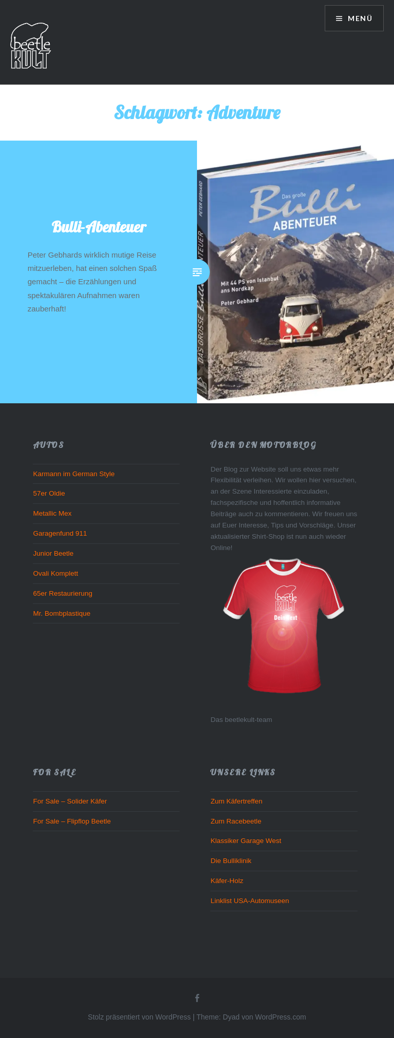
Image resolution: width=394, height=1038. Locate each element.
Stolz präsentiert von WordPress (139, 1017)
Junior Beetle (53, 553)
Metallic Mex (52, 513)
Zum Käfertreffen (236, 801)
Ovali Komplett (55, 573)
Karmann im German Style (73, 474)
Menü (359, 18)
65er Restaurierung (62, 593)
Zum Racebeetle (235, 821)
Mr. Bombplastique (61, 613)
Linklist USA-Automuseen (249, 901)
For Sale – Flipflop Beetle (72, 821)
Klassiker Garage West (245, 841)
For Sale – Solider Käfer (70, 801)
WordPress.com (280, 1017)
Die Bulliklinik (230, 861)
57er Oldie (49, 493)
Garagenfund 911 (60, 533)
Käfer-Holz (226, 881)
